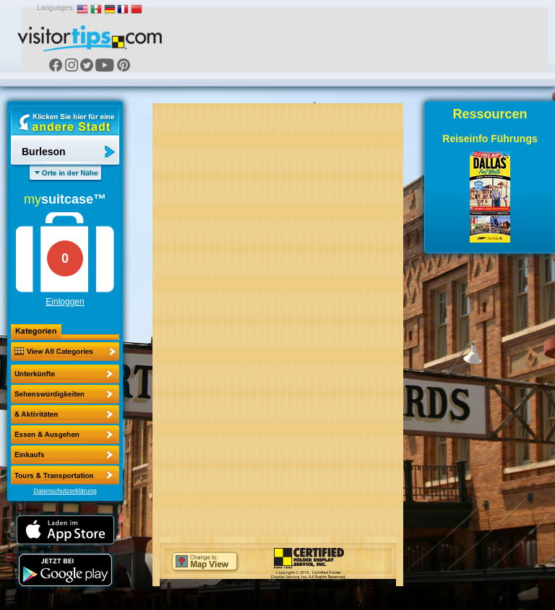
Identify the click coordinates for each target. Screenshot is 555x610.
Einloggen (65, 302)
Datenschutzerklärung (65, 490)
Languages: (55, 8)
